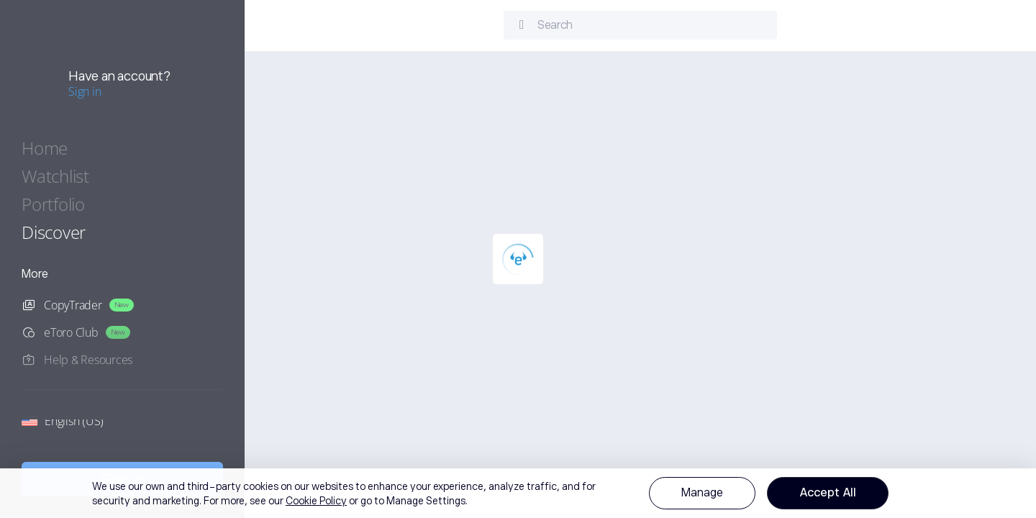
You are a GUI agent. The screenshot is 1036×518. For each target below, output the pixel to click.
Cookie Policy (316, 500)
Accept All (827, 492)
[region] (518, 493)
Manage (702, 492)
